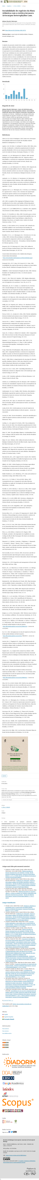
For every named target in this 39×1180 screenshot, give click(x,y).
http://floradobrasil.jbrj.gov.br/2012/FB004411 (15, 677)
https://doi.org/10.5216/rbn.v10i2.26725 (15, 30)
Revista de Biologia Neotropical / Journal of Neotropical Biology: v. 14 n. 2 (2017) (20, 896)
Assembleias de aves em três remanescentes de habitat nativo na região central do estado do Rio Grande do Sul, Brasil (21, 992)
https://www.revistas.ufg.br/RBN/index (16, 1155)
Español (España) (8, 1017)
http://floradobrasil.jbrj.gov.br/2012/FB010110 (15, 626)
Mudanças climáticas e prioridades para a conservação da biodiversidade (21, 906)
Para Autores (5, 1031)
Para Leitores (5, 1028)
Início (3, 6)
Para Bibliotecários (7, 1033)
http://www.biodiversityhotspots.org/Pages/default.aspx (17, 258)
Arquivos (9, 6)
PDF (5, 776)
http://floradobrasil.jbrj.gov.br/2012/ (12, 636)
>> (12, 1000)
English (6, 1014)
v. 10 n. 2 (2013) (16, 6)
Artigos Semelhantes (8, 902)
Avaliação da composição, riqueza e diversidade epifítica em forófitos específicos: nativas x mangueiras (20, 882)
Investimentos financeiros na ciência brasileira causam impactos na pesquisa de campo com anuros (20, 981)
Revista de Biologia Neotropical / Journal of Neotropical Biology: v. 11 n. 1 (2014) (19, 975)
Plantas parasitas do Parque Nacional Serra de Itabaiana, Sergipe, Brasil (19, 871)
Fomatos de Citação (7, 799)
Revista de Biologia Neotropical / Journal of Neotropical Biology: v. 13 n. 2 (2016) (21, 966)
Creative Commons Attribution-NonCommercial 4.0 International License (19, 1161)
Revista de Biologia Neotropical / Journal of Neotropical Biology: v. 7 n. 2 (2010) (21, 925)
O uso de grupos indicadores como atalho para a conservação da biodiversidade (20, 923)
